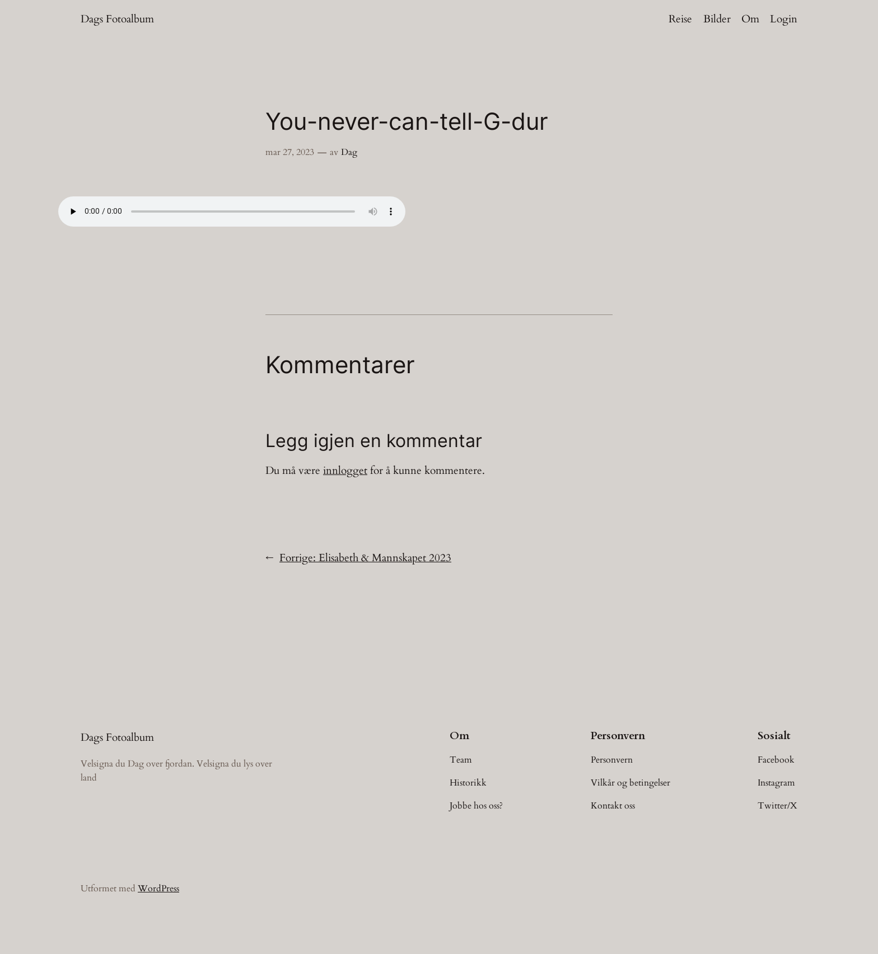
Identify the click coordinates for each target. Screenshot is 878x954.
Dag (349, 152)
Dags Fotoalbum (117, 19)
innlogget (345, 470)
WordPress (158, 888)
